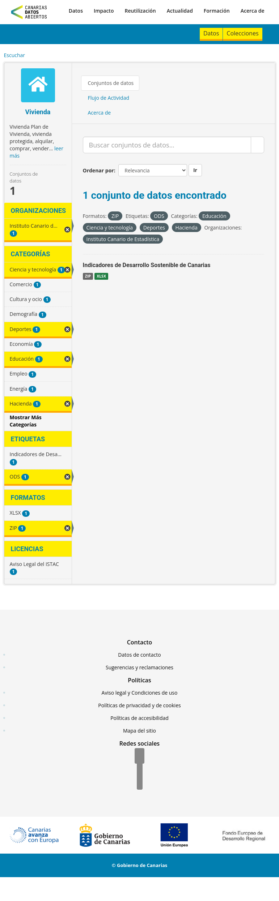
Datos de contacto (139, 654)
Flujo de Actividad (109, 97)
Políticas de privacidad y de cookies (139, 705)
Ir (195, 170)
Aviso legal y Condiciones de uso (140, 692)
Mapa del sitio (139, 730)
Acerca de (253, 10)
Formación (217, 10)
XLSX (101, 276)
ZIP (88, 276)
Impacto (104, 10)
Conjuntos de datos (111, 83)
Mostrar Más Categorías (26, 421)
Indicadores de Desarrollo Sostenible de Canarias (147, 265)
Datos (76, 10)
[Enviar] (257, 145)
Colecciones (242, 33)
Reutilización (140, 10)
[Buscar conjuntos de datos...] (167, 145)
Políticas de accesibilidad (139, 718)
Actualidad (180, 10)
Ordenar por (98, 170)
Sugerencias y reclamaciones (139, 667)
